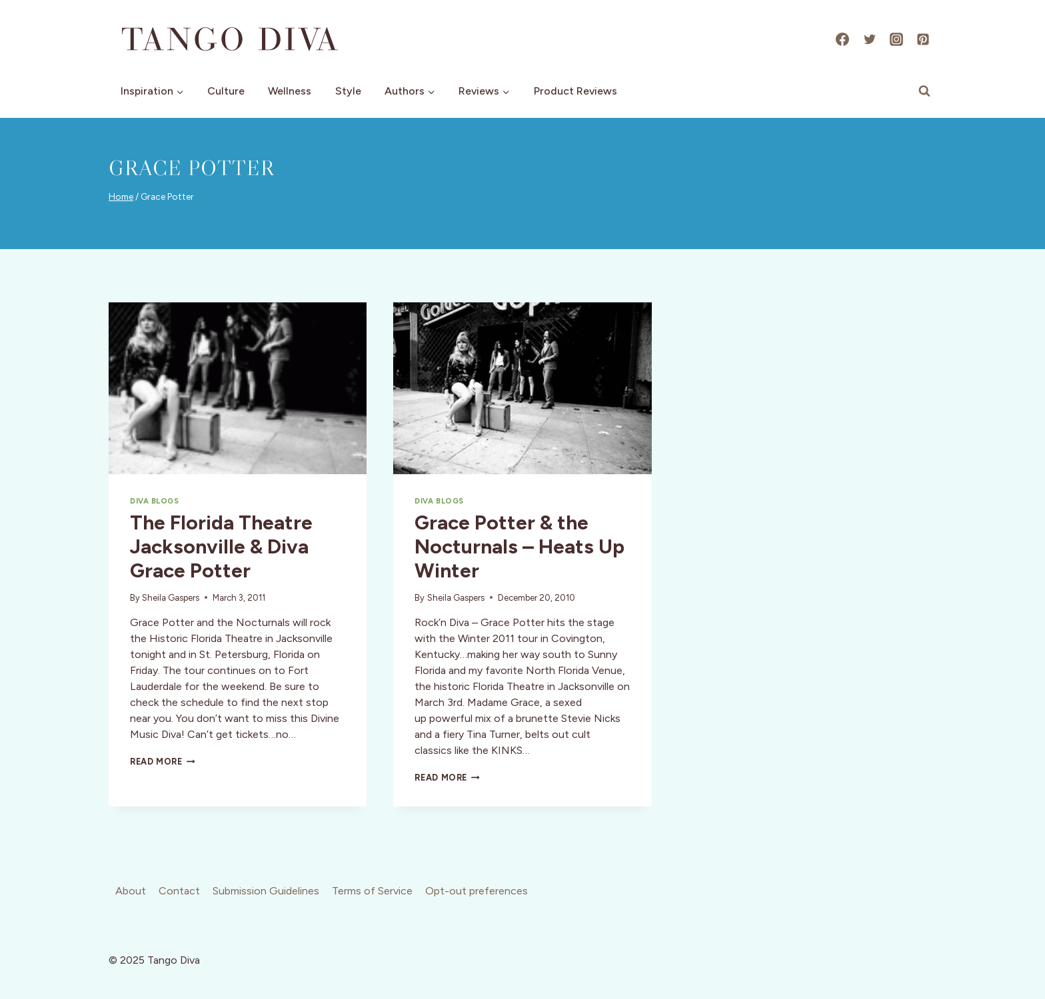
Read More (162, 762)
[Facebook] (842, 39)
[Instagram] (896, 39)
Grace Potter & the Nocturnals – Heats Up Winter (519, 546)
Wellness (289, 91)
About (130, 890)
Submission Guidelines (266, 890)
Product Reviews (575, 91)
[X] (869, 39)
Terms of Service (372, 890)
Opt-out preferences (476, 890)
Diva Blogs (154, 500)
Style (348, 91)
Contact (179, 890)
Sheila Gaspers (170, 598)
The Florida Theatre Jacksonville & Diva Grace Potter (221, 546)
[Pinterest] (923, 39)
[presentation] (238, 388)
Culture (226, 91)
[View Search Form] (924, 91)
